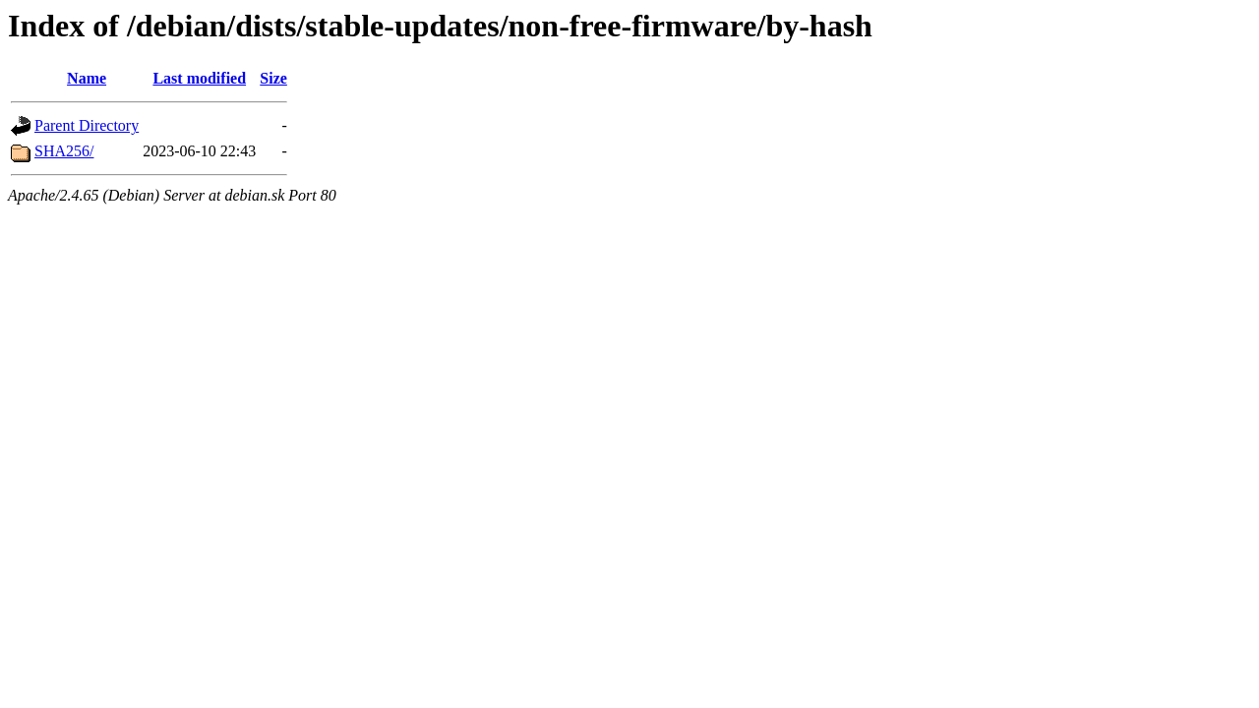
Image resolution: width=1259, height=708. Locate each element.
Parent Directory (86, 125)
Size (273, 78)
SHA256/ (63, 151)
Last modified (199, 78)
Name (86, 78)
